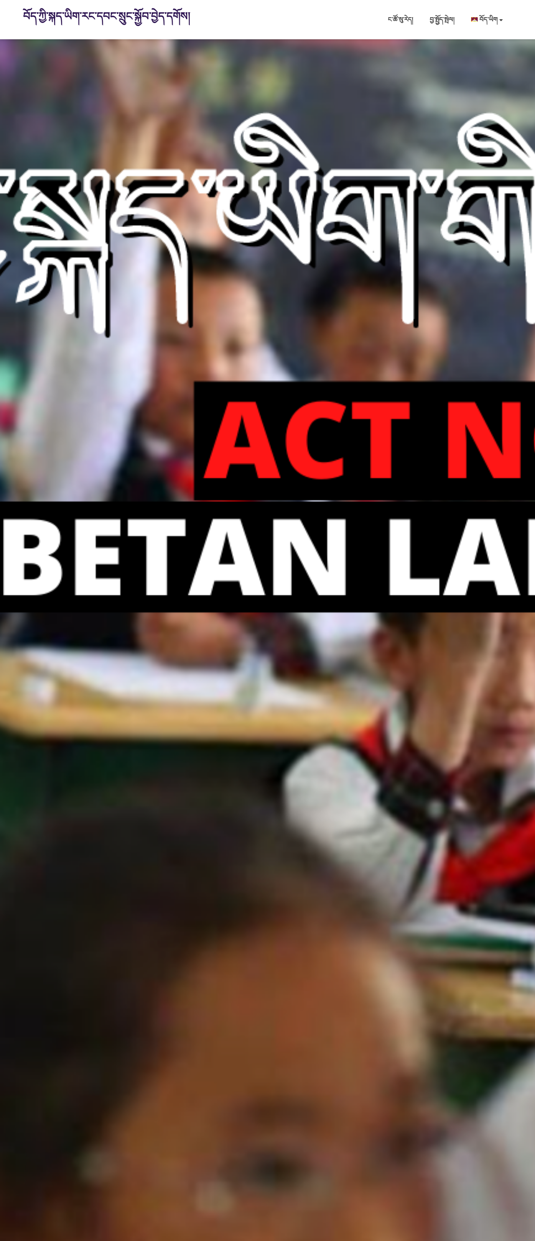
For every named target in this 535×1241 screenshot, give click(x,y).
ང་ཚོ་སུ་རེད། (400, 19)
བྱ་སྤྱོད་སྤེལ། (442, 19)
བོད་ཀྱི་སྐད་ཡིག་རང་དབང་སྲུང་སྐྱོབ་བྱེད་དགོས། (106, 15)
